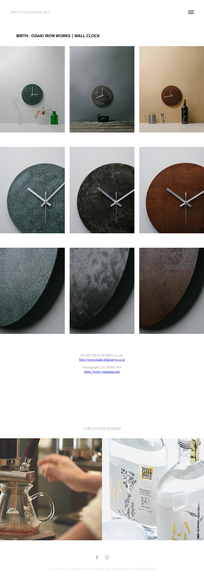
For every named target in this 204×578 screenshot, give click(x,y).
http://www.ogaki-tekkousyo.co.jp (102, 359)
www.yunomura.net (29, 12)
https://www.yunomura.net (102, 371)
